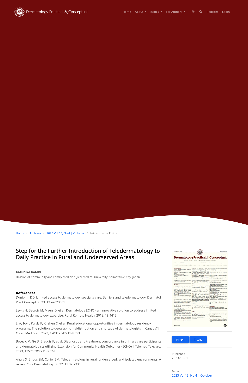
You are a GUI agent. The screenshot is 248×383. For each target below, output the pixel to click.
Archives (35, 233)
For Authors (174, 12)
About (139, 12)
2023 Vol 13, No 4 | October (65, 233)
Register (212, 12)
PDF (181, 339)
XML (199, 339)
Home (127, 12)
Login (226, 12)
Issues (155, 12)
